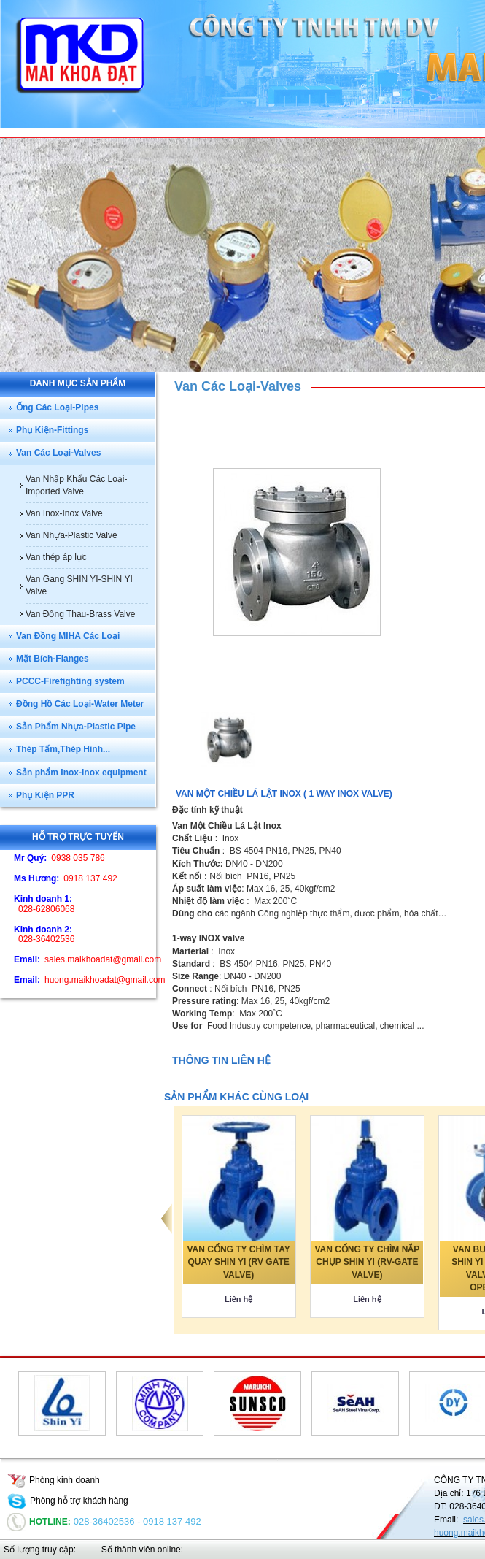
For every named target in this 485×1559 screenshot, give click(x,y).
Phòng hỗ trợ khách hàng (67, 1500)
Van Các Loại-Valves (237, 386)
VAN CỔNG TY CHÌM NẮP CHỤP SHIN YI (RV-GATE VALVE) (366, 1261)
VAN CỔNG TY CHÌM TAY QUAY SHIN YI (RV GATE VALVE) (238, 1261)
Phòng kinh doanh (53, 1480)
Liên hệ (238, 1299)
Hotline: (39, 1522)
